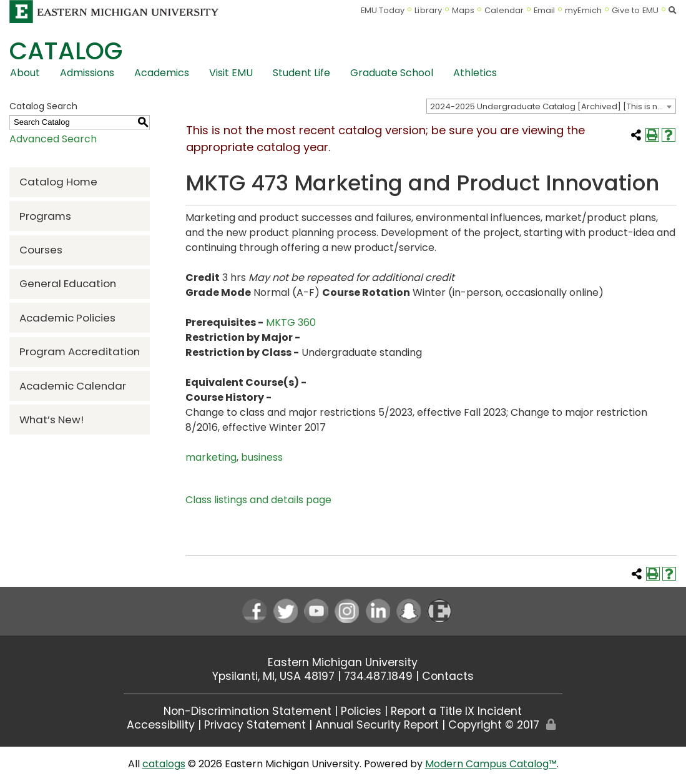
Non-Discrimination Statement (247, 711)
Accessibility (161, 724)
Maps (463, 10)
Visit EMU (231, 73)
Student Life (301, 73)
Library (428, 10)
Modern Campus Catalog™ (491, 764)
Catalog (65, 50)
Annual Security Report (377, 724)
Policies (361, 711)
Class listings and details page (258, 500)
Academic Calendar (72, 385)
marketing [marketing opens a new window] (211, 457)
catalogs (163, 764)
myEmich (583, 10)
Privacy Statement (255, 724)
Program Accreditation (79, 351)
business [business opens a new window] (262, 457)
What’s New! (51, 419)
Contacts (448, 676)
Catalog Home (58, 181)
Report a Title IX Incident (456, 711)
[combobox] (551, 106)
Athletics (475, 73)
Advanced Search (53, 139)
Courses (40, 249)
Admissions (87, 73)
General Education (67, 283)
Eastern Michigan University (343, 662)
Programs (45, 216)
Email (545, 10)
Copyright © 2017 (493, 724)
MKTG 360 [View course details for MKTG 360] (291, 322)
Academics (161, 73)
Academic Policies (67, 317)
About (25, 73)
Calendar (504, 10)
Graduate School (391, 73)
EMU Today (383, 10)
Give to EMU (635, 10)
